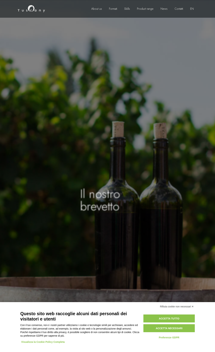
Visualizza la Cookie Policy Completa (43, 341)
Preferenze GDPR (169, 337)
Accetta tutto (169, 318)
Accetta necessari (169, 328)
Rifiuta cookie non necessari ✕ (177, 306)
